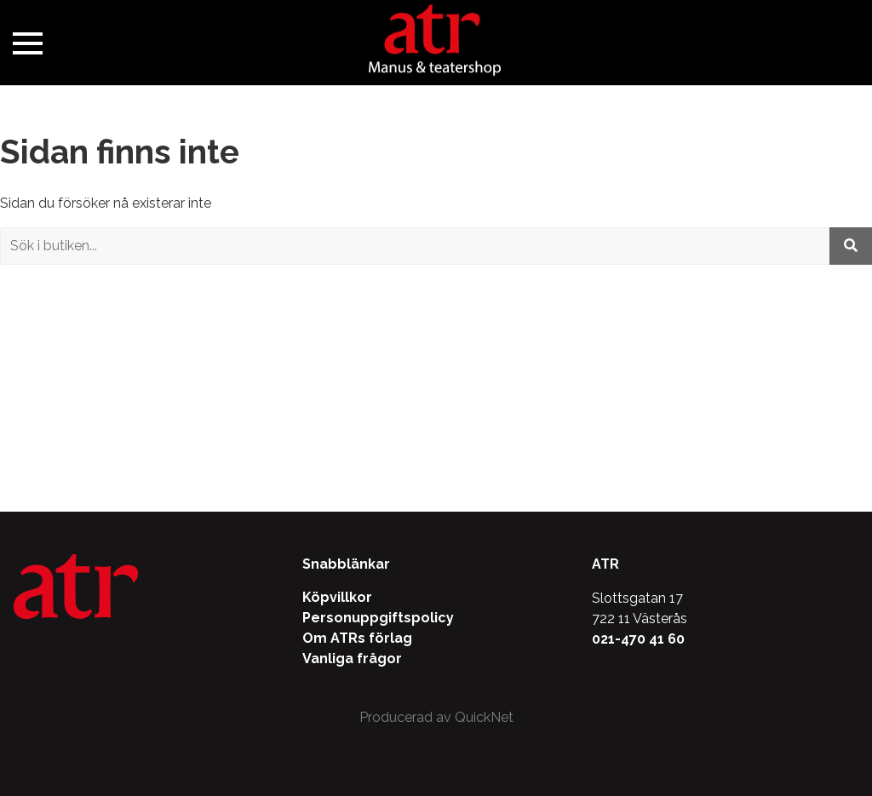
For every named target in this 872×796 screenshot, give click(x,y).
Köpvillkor (337, 597)
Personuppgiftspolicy (378, 618)
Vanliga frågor (352, 658)
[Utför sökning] (850, 245)
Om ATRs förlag (357, 638)
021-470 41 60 (638, 639)
